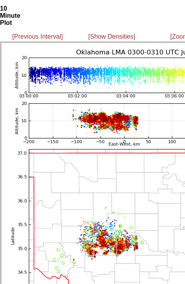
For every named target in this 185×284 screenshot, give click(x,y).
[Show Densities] (111, 36)
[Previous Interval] (37, 36)
